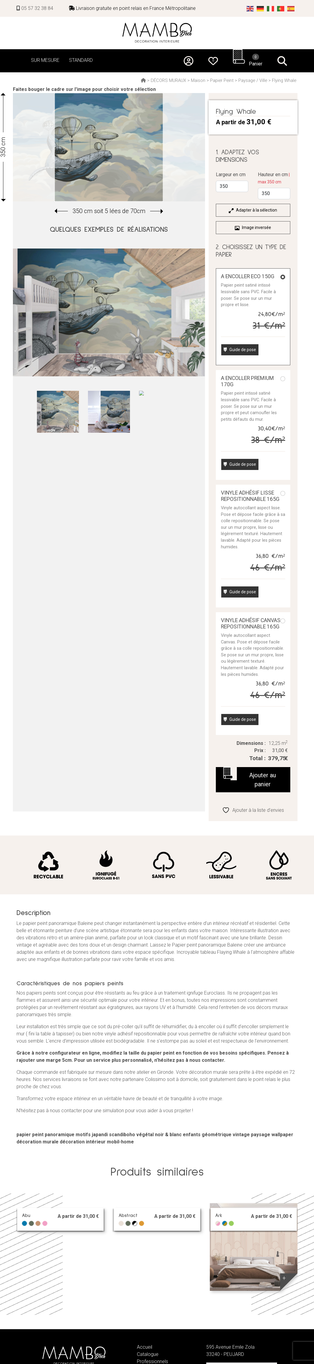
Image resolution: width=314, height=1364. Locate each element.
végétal (145, 1134)
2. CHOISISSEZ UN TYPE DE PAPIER (251, 251)
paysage (260, 1134)
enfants (192, 1134)
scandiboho (122, 1134)
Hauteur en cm (274, 178)
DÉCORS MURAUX (168, 80)
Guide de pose (240, 349)
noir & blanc (168, 1134)
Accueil (144, 1347)
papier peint (30, 1134)
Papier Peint (222, 80)
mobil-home (120, 1142)
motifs (83, 1134)
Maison (198, 80)
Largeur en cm (231, 174)
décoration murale (38, 1142)
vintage (241, 1134)
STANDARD (81, 60)
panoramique (59, 1134)
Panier (255, 60)
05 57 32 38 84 (35, 8)
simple (64, 1014)
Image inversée (253, 227)
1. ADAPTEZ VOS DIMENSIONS (237, 156)
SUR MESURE (45, 60)
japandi (100, 1134)
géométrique (216, 1134)
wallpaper (282, 1134)
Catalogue (148, 1354)
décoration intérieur (83, 1142)
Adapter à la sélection (253, 210)
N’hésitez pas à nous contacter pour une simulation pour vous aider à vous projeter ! (105, 1110)
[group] (109, 147)
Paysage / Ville (252, 80)
